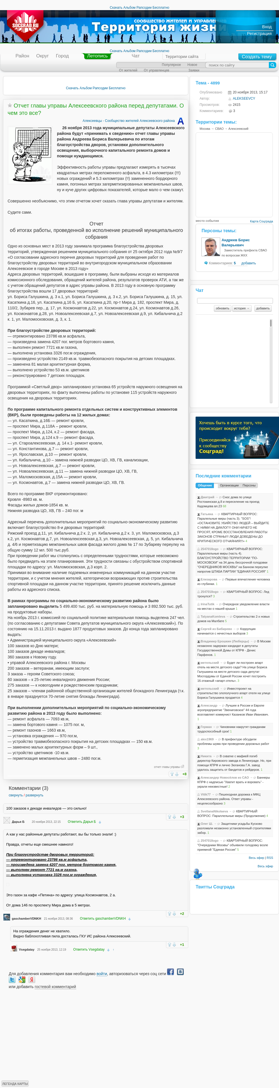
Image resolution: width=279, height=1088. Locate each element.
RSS (270, 857)
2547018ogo (209, 549)
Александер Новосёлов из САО (225, 777)
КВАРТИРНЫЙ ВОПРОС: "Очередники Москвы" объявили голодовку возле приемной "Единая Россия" (232, 845)
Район (22, 56)
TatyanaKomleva (213, 616)
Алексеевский (239, 128)
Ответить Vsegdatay (89, 949)
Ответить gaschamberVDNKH (103, 919)
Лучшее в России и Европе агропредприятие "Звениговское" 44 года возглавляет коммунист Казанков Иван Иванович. (233, 710)
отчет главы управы (167, 766)
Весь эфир (256, 857)
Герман (206, 727)
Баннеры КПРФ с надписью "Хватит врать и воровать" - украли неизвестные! (233, 782)
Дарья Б (18, 821)
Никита (206, 756)
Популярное (171, 65)
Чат (136, 56)
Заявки (193, 70)
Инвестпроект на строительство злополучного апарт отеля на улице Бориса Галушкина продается (233, 693)
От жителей (128, 70)
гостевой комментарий (55, 986)
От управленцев (156, 70)
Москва (205, 128)
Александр (209, 705)
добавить (248, 263)
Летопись (97, 56)
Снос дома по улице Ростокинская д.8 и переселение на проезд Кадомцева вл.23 (228, 501)
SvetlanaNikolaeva (214, 811)
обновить (222, 308)
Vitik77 (206, 794)
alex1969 (207, 739)
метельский (210, 662)
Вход (267, 26)
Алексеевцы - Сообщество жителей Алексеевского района (134, 121)
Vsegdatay (26, 949)
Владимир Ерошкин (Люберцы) (225, 641)
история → (242, 308)
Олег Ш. (207, 823)
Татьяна (207, 514)
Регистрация (259, 33)
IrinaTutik (207, 604)
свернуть (16, 795)
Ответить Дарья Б (82, 822)
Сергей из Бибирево (216, 629)
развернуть (34, 795)
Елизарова (209, 579)
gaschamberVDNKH (26, 918)
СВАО (219, 128)
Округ (42, 56)
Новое (192, 65)
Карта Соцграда (261, 221)
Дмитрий (207, 497)
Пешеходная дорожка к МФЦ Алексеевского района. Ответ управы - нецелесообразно (228, 799)
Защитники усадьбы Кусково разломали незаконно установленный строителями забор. (234, 828)
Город (62, 56)
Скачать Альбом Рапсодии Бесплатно (139, 8)
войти (102, 973)
